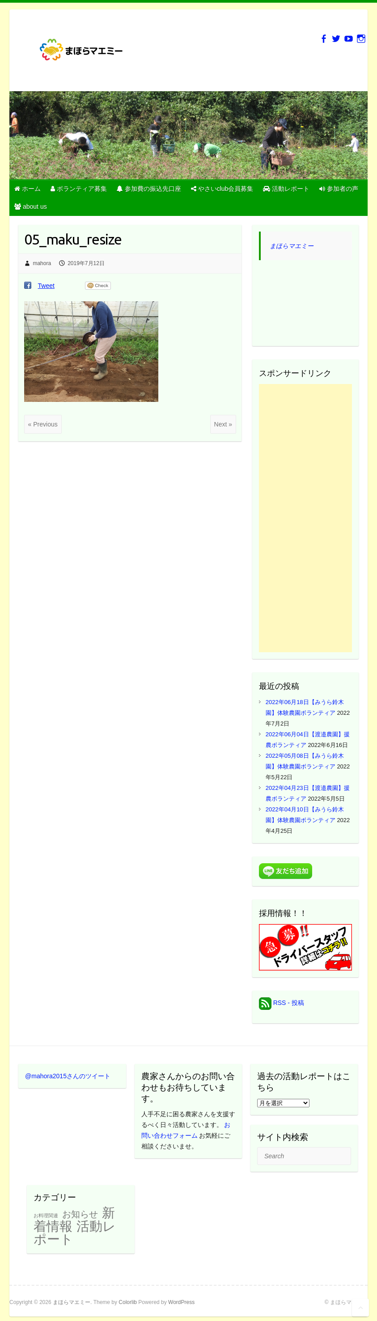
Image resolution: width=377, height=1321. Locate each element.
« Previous (43, 424)
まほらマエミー (291, 245)
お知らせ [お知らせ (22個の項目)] (80, 1214)
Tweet (46, 285)
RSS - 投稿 (281, 1002)
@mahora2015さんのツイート (67, 1076)
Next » (223, 424)
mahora (42, 263)
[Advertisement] (305, 518)
